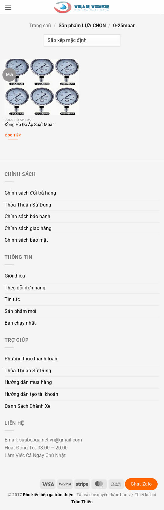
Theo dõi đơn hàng (25, 288)
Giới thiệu (15, 276)
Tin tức (12, 299)
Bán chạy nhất (20, 323)
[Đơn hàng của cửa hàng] (82, 40)
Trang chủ (40, 25)
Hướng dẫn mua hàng (28, 382)
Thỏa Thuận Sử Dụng (28, 205)
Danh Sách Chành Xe (27, 406)
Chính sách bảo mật (26, 240)
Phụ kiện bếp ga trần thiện (48, 494)
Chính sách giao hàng (28, 228)
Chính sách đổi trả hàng (30, 193)
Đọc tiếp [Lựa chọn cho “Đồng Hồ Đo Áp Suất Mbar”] (13, 135)
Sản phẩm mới (20, 311)
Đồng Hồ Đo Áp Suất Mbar (29, 124)
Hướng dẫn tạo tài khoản (31, 394)
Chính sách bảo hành (27, 216)
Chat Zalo (141, 484)
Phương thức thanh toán (31, 359)
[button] (8, 7)
